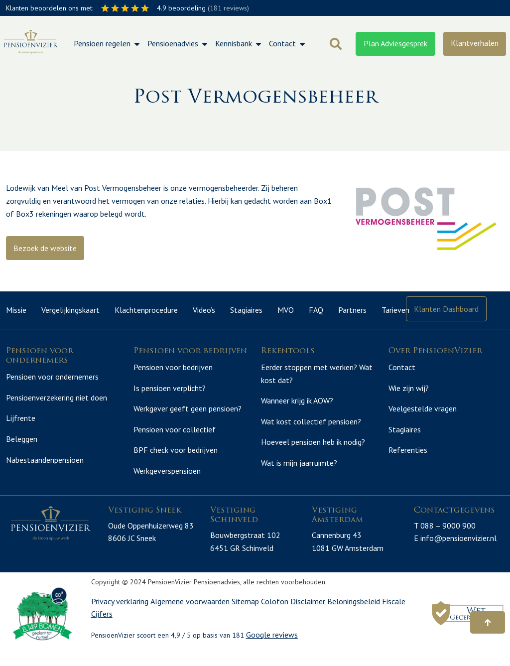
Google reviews (272, 646)
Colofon (274, 613)
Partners (352, 310)
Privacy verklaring (119, 613)
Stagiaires (246, 310)
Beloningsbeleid (354, 613)
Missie (16, 310)
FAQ (316, 310)
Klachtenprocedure (146, 310)
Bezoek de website (45, 248)
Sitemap (245, 613)
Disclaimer (307, 613)
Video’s (204, 310)
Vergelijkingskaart (70, 310)
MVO (285, 310)
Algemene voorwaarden (190, 613)
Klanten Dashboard (446, 309)
